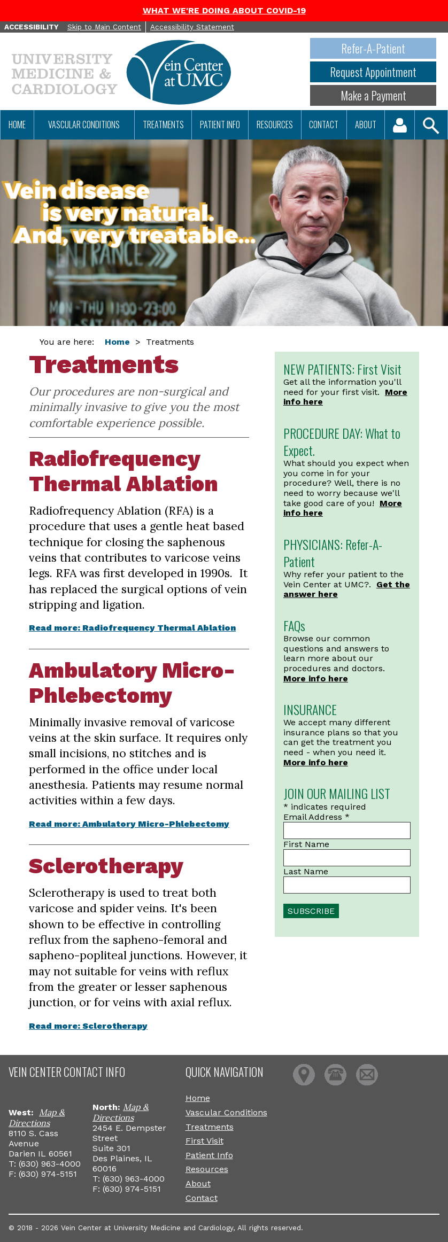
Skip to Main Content (104, 27)
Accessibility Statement (192, 27)
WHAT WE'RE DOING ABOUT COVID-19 (224, 10)
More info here (315, 678)
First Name (306, 844)
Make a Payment (373, 95)
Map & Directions (37, 1117)
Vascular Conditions (84, 124)
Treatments (163, 124)
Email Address (316, 817)
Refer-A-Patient (373, 48)
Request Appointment (373, 72)
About (365, 124)
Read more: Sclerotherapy (88, 1026)
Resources (275, 124)
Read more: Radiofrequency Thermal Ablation (132, 628)
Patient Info (220, 124)
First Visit (204, 1141)
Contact (323, 124)
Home (17, 124)
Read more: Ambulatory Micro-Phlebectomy (129, 824)
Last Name (305, 871)
